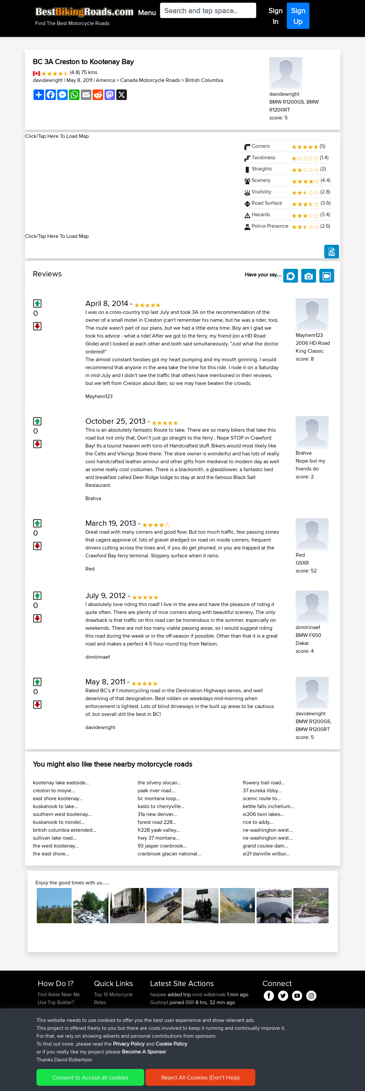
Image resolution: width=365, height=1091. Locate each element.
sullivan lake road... (55, 838)
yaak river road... (156, 790)
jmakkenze (162, 1033)
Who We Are (107, 1026)
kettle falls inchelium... (268, 806)
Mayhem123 (99, 396)
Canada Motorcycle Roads (150, 80)
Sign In (275, 16)
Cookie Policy (158, 1081)
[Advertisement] (130, 186)
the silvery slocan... (159, 782)
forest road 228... (157, 822)
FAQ (42, 1041)
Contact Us (106, 1033)
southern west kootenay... (62, 814)
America (105, 80)
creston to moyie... (54, 790)
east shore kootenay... (58, 798)
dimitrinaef (97, 657)
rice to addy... (258, 822)
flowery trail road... (264, 782)
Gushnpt (160, 1002)
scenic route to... (262, 798)
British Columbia (204, 80)
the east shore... (51, 853)
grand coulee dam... (265, 846)
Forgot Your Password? (50, 1022)
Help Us (102, 1041)
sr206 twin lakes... (263, 814)
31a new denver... (157, 814)
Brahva (93, 498)
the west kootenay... (56, 846)
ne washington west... (268, 830)
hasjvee (159, 994)
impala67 (160, 1041)
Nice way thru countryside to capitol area (189, 1045)
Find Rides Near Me (59, 994)
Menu (147, 12)
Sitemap (99, 1081)
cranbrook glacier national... (169, 853)
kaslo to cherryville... (161, 806)
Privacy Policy (125, 1081)
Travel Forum (108, 1010)
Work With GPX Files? (60, 1010)
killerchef (160, 1010)
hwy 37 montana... (158, 838)
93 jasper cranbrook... (162, 846)
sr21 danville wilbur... (266, 853)
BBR (189, 1002)
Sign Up (298, 16)
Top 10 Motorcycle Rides (113, 998)
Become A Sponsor (59, 1033)
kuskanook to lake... (55, 806)
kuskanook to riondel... (59, 822)
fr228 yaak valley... (159, 830)
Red (90, 568)
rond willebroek (209, 994)
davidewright (48, 80)
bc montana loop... (159, 798)
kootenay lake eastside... (61, 782)
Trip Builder (106, 1018)
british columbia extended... (64, 830)
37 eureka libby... (262, 790)
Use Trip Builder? (56, 1002)
